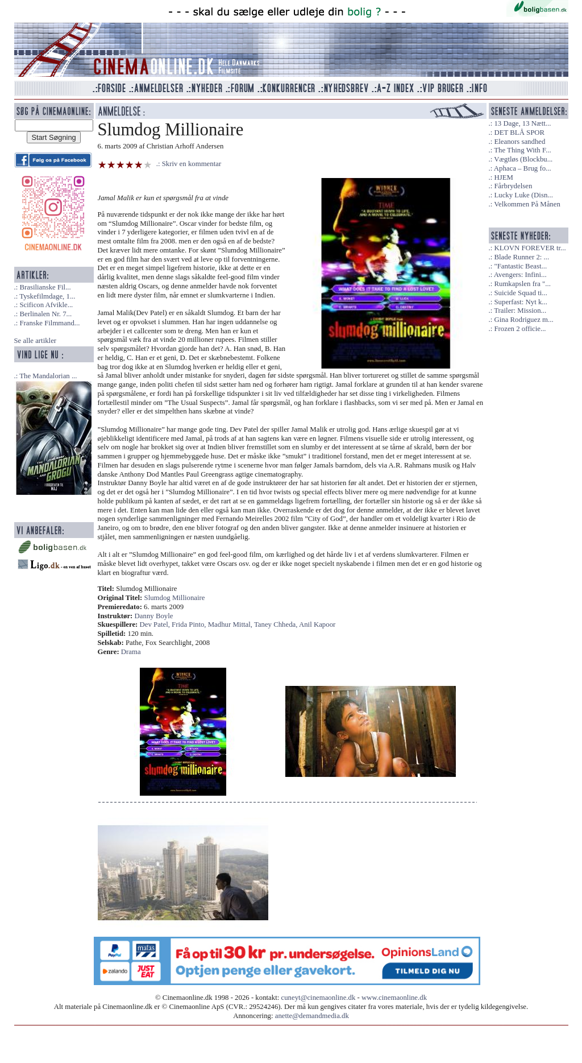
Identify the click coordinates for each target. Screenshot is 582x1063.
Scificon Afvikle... (46, 305)
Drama (131, 652)
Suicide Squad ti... (520, 293)
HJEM (503, 177)
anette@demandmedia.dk (312, 1016)
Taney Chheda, (276, 624)
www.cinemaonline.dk (394, 998)
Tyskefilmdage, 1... (47, 296)
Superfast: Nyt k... (520, 302)
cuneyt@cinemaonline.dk (318, 998)
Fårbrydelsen (513, 186)
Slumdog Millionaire (174, 598)
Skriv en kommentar (192, 164)
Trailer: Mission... (520, 311)
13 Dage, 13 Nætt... (522, 123)
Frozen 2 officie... (520, 329)
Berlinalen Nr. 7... (45, 314)
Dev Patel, (156, 624)
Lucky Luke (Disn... (523, 195)
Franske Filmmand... (49, 323)
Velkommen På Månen (527, 204)
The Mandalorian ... (48, 376)
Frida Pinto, (190, 624)
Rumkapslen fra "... (522, 284)
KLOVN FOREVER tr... (530, 248)
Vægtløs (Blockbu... (523, 159)
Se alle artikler (35, 341)
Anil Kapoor (317, 624)
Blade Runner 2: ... (521, 257)
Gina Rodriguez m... (523, 320)
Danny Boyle (154, 616)
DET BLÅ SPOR (519, 133)
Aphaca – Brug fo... (522, 168)
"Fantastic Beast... (520, 266)
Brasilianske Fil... (44, 287)
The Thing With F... (522, 150)
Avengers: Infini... (520, 275)
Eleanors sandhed (519, 142)
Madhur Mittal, (231, 624)
